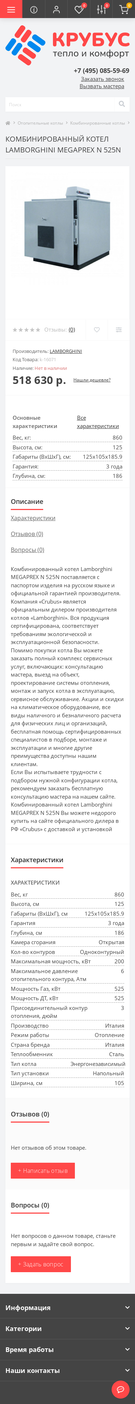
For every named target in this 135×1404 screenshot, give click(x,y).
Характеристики (33, 518)
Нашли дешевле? (92, 380)
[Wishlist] (97, 330)
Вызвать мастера (102, 86)
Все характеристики (98, 421)
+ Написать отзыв (43, 1171)
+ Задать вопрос (41, 1264)
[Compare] (119, 330)
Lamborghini (66, 351)
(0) (72, 329)
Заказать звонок (102, 78)
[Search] (122, 104)
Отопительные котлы (40, 123)
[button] (56, 9)
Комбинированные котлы (97, 123)
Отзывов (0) (27, 534)
